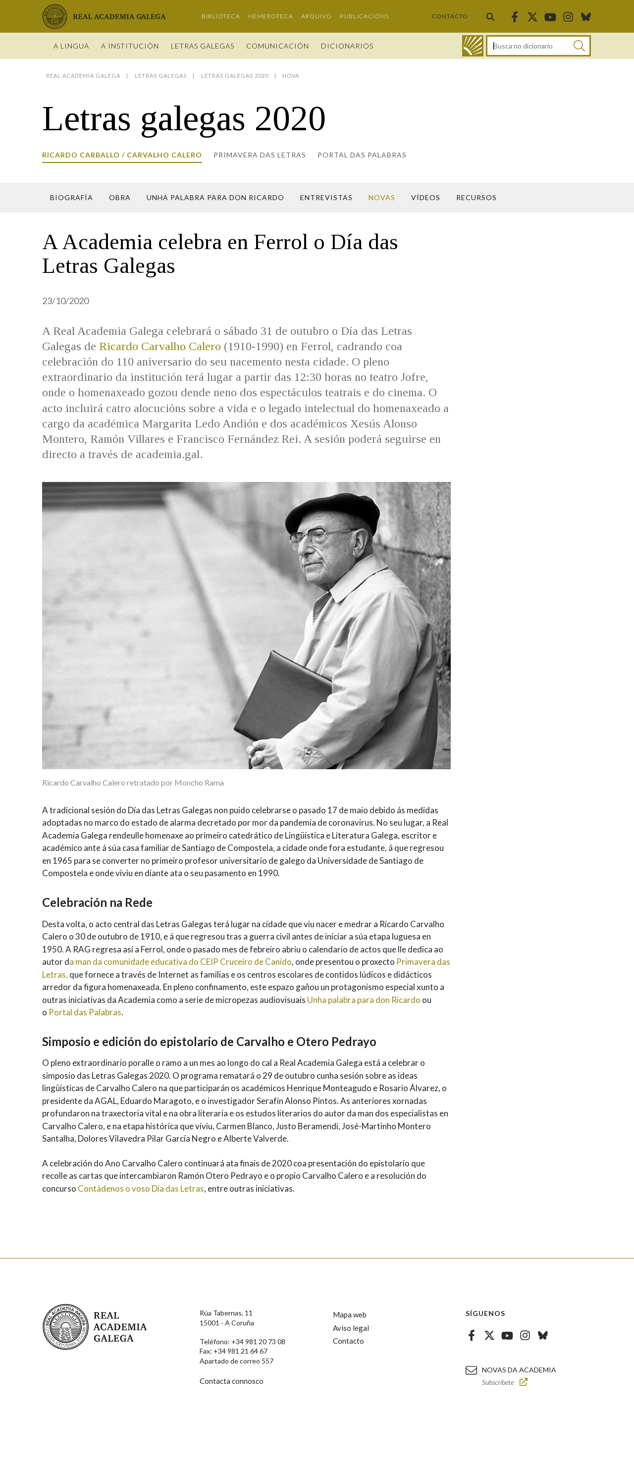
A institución (130, 46)
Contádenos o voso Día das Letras (141, 1188)
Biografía (71, 197)
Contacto (450, 16)
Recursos (476, 197)
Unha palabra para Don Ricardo (215, 197)
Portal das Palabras (362, 155)
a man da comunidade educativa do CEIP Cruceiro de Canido (180, 961)
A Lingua (71, 46)
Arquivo (316, 16)
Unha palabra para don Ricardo (364, 1000)
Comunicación (277, 46)
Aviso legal (351, 1327)
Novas (382, 197)
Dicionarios (347, 46)
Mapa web (350, 1314)
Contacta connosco (232, 1380)
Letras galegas (202, 46)
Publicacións (364, 16)
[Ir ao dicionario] (472, 45)
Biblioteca (221, 16)
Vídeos (425, 197)
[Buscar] (579, 46)
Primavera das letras (259, 155)
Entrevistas (326, 197)
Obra (120, 197)
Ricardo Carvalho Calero (160, 346)
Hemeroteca (270, 16)
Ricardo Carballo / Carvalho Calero (122, 155)
